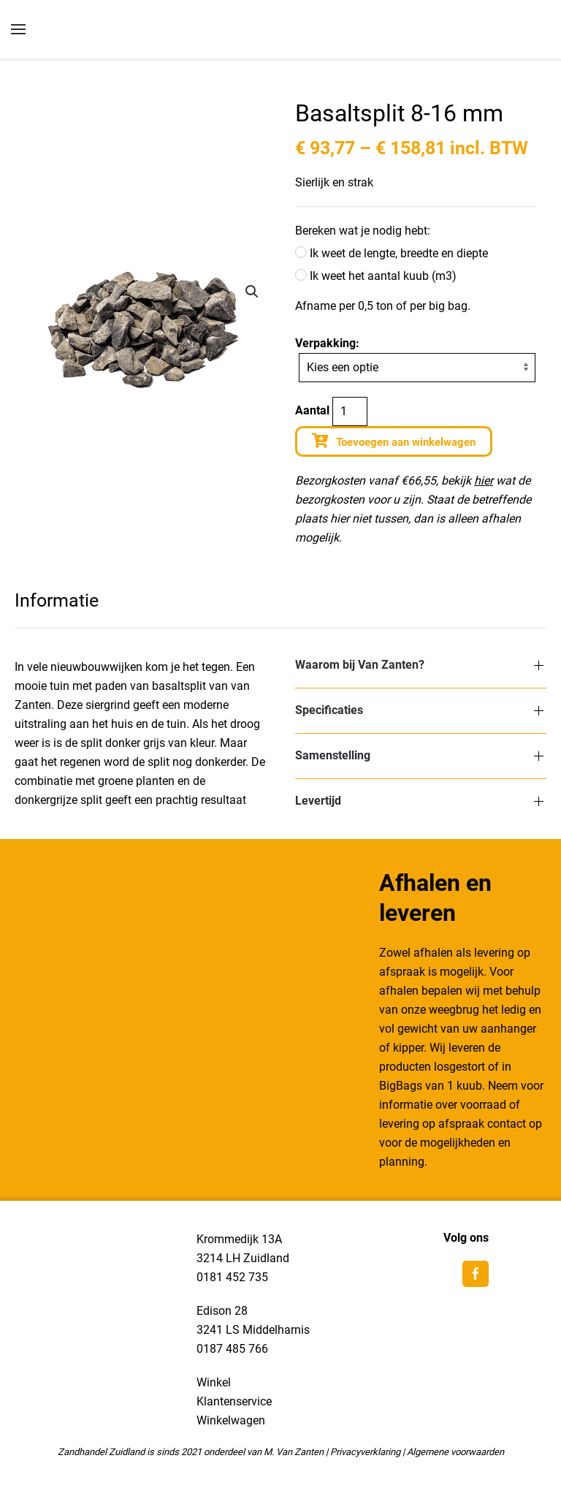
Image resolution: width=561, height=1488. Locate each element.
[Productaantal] (349, 411)
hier (483, 480)
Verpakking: (327, 343)
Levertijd (318, 801)
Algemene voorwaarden (455, 1451)
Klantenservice (234, 1401)
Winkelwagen (230, 1420)
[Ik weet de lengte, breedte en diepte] (301, 252)
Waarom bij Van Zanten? (359, 665)
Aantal (312, 410)
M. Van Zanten (294, 1451)
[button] (252, 291)
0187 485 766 (232, 1349)
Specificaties (329, 710)
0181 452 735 (232, 1277)
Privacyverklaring (365, 1451)
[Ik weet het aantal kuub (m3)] (301, 275)
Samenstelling (332, 755)
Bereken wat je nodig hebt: (362, 231)
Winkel (213, 1382)
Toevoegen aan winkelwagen (406, 442)
